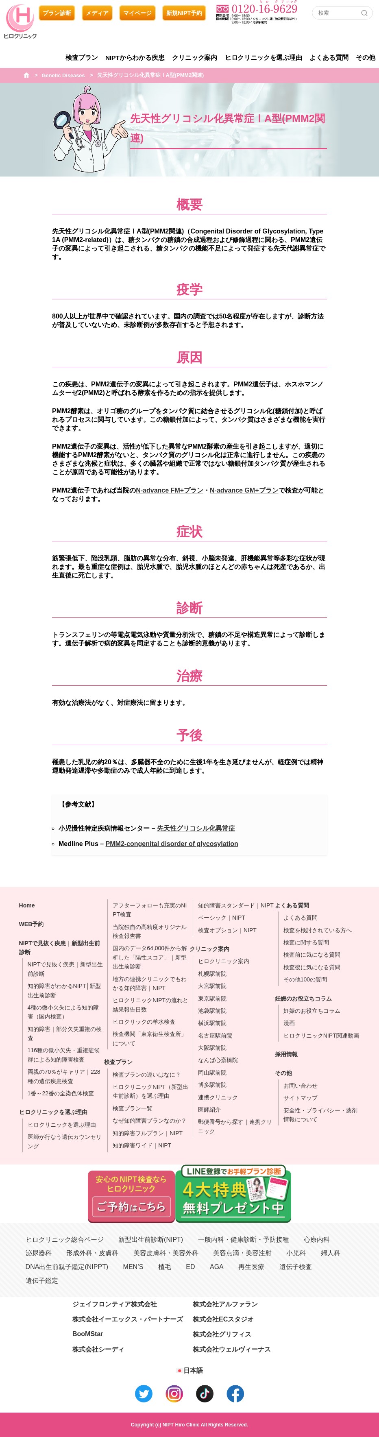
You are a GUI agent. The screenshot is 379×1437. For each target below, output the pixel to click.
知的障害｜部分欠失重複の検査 (65, 1033)
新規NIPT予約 (184, 13)
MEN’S (133, 1266)
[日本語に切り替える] (189, 1370)
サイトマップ (300, 1098)
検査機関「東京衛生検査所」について (150, 1038)
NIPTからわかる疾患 (135, 57)
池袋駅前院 (212, 1010)
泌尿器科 (39, 1252)
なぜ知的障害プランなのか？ (150, 1120)
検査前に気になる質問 (311, 954)
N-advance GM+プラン (244, 490)
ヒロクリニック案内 (223, 961)
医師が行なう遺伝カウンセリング (65, 1141)
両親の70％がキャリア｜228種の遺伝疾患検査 (64, 1076)
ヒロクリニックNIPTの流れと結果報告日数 (150, 1004)
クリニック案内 (194, 57)
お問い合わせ (300, 1085)
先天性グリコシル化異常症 (196, 828)
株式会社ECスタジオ (223, 1319)
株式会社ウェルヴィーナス (232, 1349)
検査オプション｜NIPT (227, 930)
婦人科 (330, 1252)
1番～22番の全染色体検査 (61, 1093)
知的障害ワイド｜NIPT (142, 1145)
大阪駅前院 (212, 1047)
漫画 (289, 1023)
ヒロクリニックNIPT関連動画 (321, 1035)
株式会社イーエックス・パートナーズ (127, 1319)
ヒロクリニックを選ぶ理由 (263, 57)
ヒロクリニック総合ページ (65, 1239)
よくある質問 (328, 57)
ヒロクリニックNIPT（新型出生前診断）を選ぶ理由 (150, 1091)
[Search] (364, 13)
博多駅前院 (212, 1085)
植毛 (164, 1266)
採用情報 (286, 1054)
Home (27, 905)
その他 (365, 57)
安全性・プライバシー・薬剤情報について (320, 1115)
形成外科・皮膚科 (92, 1252)
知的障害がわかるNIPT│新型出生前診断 (64, 990)
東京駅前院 (212, 998)
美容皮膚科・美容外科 (165, 1252)
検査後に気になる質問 (311, 967)
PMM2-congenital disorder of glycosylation (172, 843)
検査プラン (81, 57)
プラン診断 (57, 13)
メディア (97, 13)
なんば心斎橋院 (218, 1060)
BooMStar (87, 1333)
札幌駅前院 (212, 973)
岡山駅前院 (212, 1072)
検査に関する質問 (306, 942)
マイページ (137, 13)
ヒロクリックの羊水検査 (144, 1021)
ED (190, 1266)
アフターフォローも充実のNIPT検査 (150, 910)
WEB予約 (31, 924)
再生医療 (251, 1266)
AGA (217, 1266)
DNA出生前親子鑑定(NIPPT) (67, 1266)
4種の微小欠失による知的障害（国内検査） (63, 1012)
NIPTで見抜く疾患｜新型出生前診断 (59, 947)
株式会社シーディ (98, 1349)
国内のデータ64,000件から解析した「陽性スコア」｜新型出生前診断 (150, 957)
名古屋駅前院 (215, 1035)
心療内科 (317, 1239)
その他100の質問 (305, 979)
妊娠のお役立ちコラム (303, 998)
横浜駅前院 (212, 1023)
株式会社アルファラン (225, 1304)
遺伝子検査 (295, 1266)
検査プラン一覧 (132, 1108)
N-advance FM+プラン (169, 490)
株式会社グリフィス (222, 1334)
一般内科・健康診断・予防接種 (243, 1239)
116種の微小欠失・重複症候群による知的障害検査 (64, 1054)
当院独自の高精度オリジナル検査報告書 (150, 931)
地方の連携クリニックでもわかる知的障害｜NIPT (150, 983)
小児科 (296, 1252)
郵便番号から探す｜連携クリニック (235, 1126)
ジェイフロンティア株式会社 (114, 1304)
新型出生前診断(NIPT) (150, 1239)
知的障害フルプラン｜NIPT (148, 1133)
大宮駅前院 (212, 986)
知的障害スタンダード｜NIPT (236, 905)
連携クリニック (218, 1097)
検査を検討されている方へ (317, 930)
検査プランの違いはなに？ (147, 1074)
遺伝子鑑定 (42, 1280)
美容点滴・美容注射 (242, 1252)
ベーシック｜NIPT (221, 917)
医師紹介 (209, 1109)
